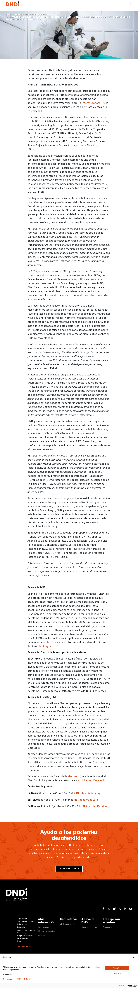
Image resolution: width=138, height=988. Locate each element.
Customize (7, 979)
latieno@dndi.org (90, 793)
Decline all (117, 973)
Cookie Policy (22, 979)
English (7, 957)
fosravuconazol (92, 103)
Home (8, 14)
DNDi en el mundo (67, 924)
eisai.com (73, 776)
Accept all (117, 968)
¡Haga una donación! (89, 927)
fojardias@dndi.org (97, 806)
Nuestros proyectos (46, 931)
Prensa (18, 14)
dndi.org (44, 646)
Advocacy (42, 935)
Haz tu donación (69, 869)
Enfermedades (44, 927)
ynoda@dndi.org (88, 800)
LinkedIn (85, 780)
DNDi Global (22, 947)
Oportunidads (108, 927)
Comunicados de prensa (37, 14)
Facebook (99, 780)
